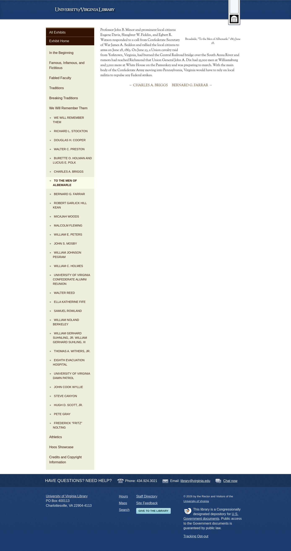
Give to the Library (153, 510)
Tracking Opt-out (195, 536)
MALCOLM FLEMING (68, 225)
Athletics (55, 437)
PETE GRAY (62, 414)
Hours (123, 496)
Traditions (56, 88)
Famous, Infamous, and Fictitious (67, 65)
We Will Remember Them (68, 108)
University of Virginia (86, 10)
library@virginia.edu (195, 481)
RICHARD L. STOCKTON (71, 131)
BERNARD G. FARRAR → (192, 85)
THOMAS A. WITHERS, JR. (72, 351)
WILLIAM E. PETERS (68, 234)
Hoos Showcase (61, 447)
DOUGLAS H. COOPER (70, 140)
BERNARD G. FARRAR (69, 194)
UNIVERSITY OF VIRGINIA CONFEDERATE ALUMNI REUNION (71, 279)
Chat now (230, 481)
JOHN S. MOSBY (65, 243)
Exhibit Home (59, 41)
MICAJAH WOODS (66, 216)
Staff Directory (146, 496)
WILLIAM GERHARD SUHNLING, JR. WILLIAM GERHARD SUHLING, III (70, 338)
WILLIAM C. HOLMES (68, 266)
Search (124, 510)
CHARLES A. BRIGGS (69, 171)
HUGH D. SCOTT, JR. (68, 405)
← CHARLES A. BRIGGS (148, 85)
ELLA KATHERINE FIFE (70, 302)
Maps (123, 503)
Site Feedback (147, 503)
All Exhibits (57, 32)
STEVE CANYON (65, 396)
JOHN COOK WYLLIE (68, 387)
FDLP (187, 511)
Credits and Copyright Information (65, 459)
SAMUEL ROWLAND (68, 311)
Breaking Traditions (63, 98)
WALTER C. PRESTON (69, 149)
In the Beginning (61, 53)
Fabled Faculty (60, 78)
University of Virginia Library (67, 496)
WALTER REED (64, 292)
